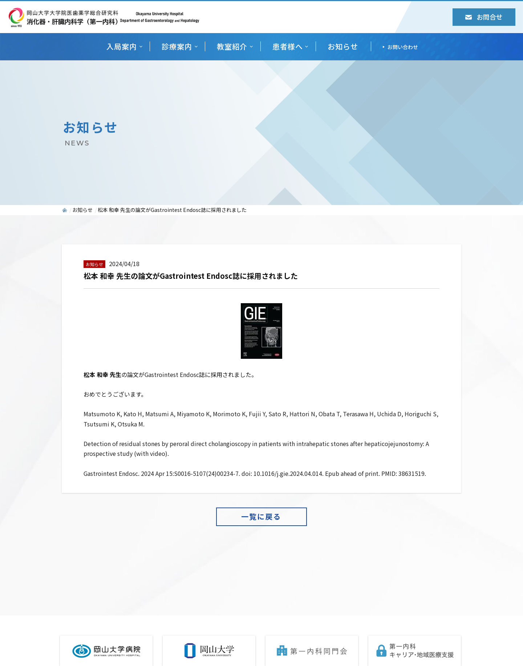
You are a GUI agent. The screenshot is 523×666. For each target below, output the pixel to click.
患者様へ (287, 46)
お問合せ (484, 16)
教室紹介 (232, 46)
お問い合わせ (403, 47)
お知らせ (343, 46)
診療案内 (177, 46)
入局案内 (121, 46)
